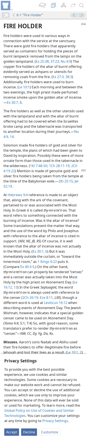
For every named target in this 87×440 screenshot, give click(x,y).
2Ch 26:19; (30, 297)
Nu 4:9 (65, 61)
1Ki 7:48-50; (39, 165)
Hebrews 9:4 (18, 195)
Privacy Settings (55, 420)
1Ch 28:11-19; (59, 165)
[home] (6, 5)
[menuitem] (6, 5)
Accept (11, 432)
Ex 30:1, (38, 251)
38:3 (68, 76)
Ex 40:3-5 (27, 266)
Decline (29, 432)
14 (11, 136)
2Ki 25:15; (66, 181)
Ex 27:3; (59, 76)
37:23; (55, 61)
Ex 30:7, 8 (14, 102)
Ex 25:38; (43, 61)
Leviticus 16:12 (55, 302)
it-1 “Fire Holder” (27, 15)
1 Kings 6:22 (47, 261)
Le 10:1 (24, 87)
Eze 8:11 (46, 297)
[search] (81, 5)
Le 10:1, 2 (74, 352)
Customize (49, 432)
